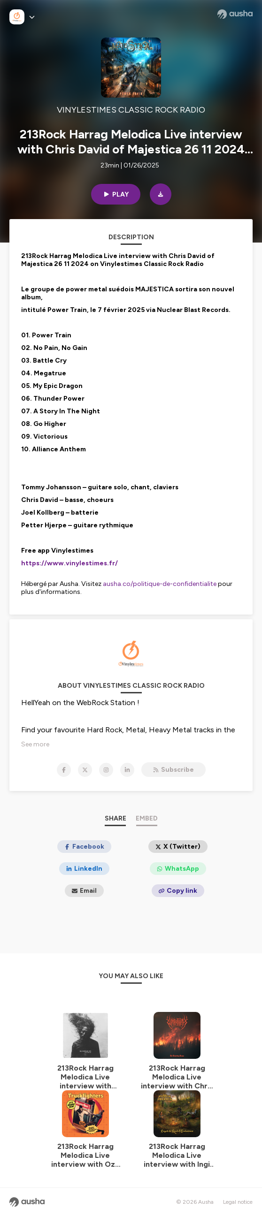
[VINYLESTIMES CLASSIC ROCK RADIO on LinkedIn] (127, 770)
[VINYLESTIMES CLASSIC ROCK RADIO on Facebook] (64, 770)
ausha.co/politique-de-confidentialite (159, 584)
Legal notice (238, 1202)
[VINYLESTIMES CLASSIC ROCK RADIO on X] (85, 770)
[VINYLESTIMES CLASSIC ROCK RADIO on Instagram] (106, 770)
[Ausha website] (235, 14)
